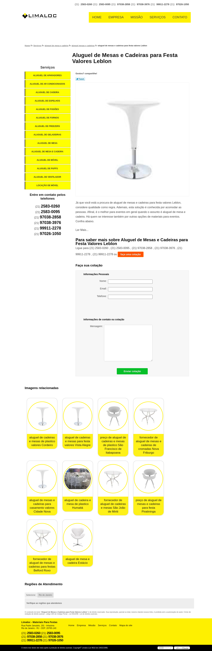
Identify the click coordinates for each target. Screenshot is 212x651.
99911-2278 (162, 4)
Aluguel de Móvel (48, 160)
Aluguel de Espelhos (48, 101)
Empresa (116, 17)
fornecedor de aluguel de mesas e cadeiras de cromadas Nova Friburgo (148, 445)
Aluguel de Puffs (47, 168)
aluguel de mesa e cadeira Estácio (78, 560)
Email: (126, 289)
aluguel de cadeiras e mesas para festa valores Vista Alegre (78, 441)
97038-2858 (123, 4)
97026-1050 (182, 4)
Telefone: (125, 297)
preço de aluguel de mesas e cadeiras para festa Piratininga (148, 506)
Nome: (126, 282)
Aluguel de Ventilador (48, 177)
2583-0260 (86, 4)
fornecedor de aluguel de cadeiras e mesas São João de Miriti (113, 506)
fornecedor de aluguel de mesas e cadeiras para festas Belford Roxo (42, 564)
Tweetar (80, 79)
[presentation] (128, 309)
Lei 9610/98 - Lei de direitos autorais (83, 614)
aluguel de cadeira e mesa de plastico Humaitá (77, 504)
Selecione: (31, 595)
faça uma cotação (130, 254)
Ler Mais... (82, 229)
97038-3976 (143, 4)
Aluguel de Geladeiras (48, 134)
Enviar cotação (132, 371)
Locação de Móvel (47, 185)
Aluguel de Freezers (47, 126)
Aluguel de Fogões (47, 109)
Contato (180, 17)
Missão (137, 17)
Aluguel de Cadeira (48, 92)
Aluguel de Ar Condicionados (48, 84)
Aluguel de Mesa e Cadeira (47, 151)
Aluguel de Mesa (47, 143)
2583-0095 (104, 4)
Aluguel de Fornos (47, 118)
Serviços (158, 17)
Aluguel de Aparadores (47, 75)
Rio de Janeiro (45, 595)
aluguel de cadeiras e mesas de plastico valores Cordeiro (42, 441)
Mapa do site (125, 625)
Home (97, 17)
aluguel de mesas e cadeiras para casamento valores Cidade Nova (42, 506)
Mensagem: (121, 343)
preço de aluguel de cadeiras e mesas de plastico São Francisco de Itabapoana (113, 445)
